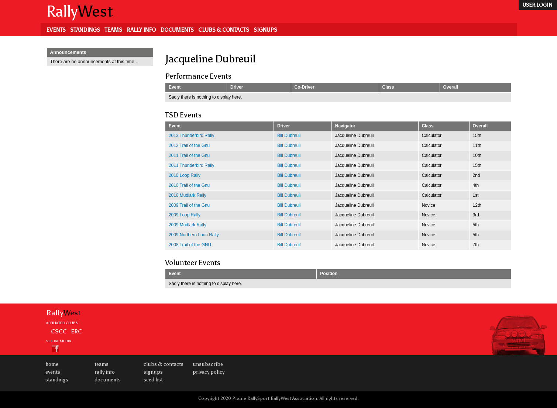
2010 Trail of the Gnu (189, 185)
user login (537, 5)
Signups (265, 30)
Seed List (153, 380)
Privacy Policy (208, 372)
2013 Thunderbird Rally (191, 135)
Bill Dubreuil (289, 135)
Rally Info (141, 30)
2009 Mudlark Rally (187, 224)
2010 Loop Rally (184, 175)
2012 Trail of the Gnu (189, 145)
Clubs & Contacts (223, 30)
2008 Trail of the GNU (190, 244)
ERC (76, 331)
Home (51, 364)
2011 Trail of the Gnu (189, 155)
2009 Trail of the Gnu (189, 205)
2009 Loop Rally (184, 214)
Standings (85, 30)
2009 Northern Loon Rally (194, 234)
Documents (177, 30)
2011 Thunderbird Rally (191, 165)
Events (56, 30)
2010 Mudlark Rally (187, 195)
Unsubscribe (208, 364)
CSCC (59, 331)
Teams (113, 30)
